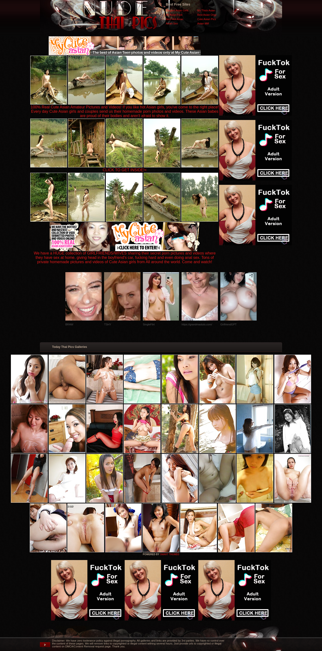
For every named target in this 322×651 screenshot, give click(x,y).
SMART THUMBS (169, 554)
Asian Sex (172, 23)
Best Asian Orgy (206, 14)
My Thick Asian (206, 10)
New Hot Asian (174, 19)
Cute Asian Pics (206, 19)
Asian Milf (203, 23)
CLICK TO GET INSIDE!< (125, 170)
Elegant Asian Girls (177, 10)
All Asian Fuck (174, 14)
